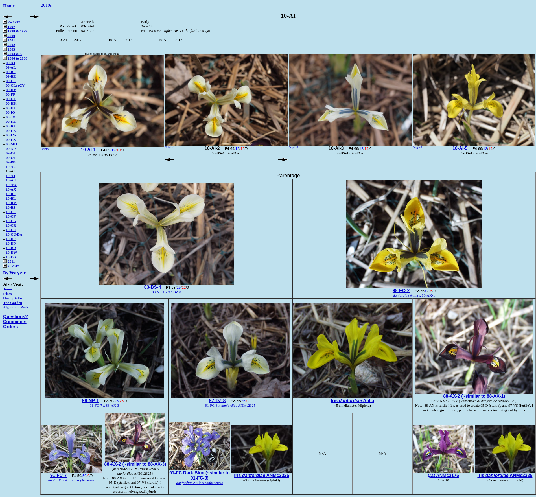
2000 (9, 36)
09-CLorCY (15, 85)
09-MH (11, 144)
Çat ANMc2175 (443, 475)
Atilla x (71, 480)
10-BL (11, 198)
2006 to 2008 (15, 58)
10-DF (11, 239)
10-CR (11, 225)
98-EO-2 (401, 290)
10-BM (11, 203)
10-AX (11, 189)
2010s (46, 5)
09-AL (11, 67)
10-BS (10, 207)
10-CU (11, 230)
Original (45, 148)
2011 (9, 261)
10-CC (11, 212)
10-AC (11, 167)
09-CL (11, 81)
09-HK (11, 103)
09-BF (11, 72)
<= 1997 (11, 22)
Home (9, 5)
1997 (9, 27)
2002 (9, 45)
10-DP (11, 243)
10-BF (11, 194)
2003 (9, 49)
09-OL (11, 153)
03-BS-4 (152, 287)
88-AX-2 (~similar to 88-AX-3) (135, 464)
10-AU (11, 180)
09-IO (10, 112)
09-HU (11, 108)
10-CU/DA (14, 234)
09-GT (11, 99)
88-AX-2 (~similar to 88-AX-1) (474, 396)
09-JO (11, 117)
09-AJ (10, 63)
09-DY (11, 90)
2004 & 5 (12, 54)
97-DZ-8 (217, 400)
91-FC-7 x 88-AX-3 (104, 405)
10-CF (11, 216)
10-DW (11, 252)
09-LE (11, 130)
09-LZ (11, 139)
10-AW (11, 185)
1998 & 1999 (15, 31)
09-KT (11, 121)
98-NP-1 (90, 400)
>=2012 (11, 266)
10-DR (11, 248)
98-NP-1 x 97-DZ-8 (166, 292)
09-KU (11, 126)
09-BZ (11, 76)
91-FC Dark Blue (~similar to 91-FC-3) (199, 475)
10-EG (11, 257)
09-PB (11, 162)
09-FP (10, 94)
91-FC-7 (58, 475)
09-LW (11, 135)
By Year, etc (14, 272)
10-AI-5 (459, 148)
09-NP (11, 148)
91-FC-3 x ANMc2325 (230, 405)
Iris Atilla (352, 400)
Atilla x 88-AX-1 (414, 295)
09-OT (11, 158)
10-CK (11, 221)
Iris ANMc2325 (261, 475)
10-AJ (10, 176)
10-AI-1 (88, 149)
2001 (9, 40)
